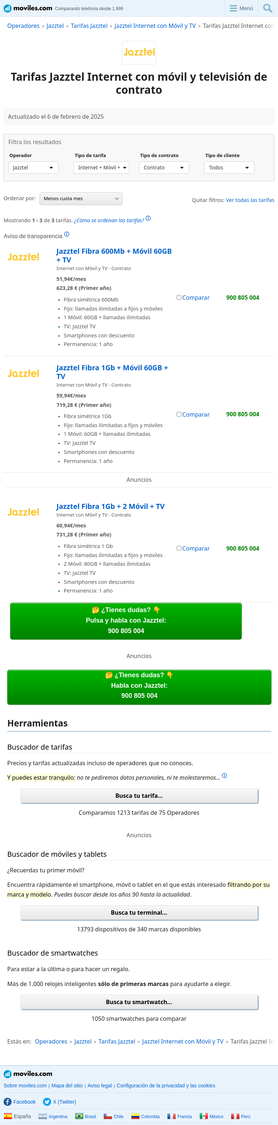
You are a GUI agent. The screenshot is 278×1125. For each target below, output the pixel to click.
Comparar (193, 298)
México (211, 1116)
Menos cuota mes (81, 198)
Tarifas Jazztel (89, 26)
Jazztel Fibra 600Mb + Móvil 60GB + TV (114, 255)
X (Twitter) (59, 1102)
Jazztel (55, 26)
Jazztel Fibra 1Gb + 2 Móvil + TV (110, 506)
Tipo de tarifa (90, 156)
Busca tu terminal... (139, 913)
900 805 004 (242, 297)
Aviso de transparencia (36, 236)
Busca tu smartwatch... (139, 1002)
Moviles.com (28, 1074)
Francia (179, 1116)
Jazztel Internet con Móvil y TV (155, 26)
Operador (20, 156)
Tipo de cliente (222, 156)
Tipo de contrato (159, 156)
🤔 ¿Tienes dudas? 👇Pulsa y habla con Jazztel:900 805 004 (126, 620)
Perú (240, 1116)
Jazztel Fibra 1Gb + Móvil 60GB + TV (112, 372)
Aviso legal (100, 1085)
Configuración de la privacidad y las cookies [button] (166, 1085)
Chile (113, 1116)
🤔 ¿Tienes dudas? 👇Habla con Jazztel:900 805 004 (139, 685)
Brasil (85, 1116)
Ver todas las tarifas (250, 199)
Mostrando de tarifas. (77, 219)
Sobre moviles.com (25, 1085)
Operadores (23, 26)
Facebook (19, 1102)
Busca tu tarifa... (139, 796)
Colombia (145, 1116)
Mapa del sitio (67, 1085)
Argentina (52, 1116)
